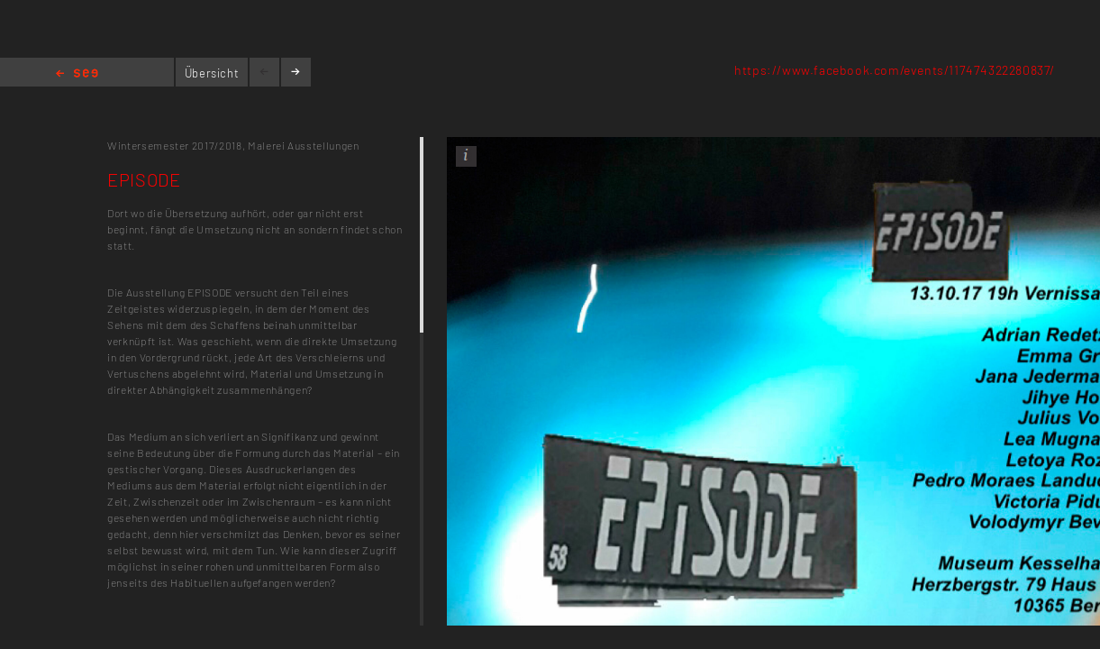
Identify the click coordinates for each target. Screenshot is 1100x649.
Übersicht (212, 73)
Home (77, 74)
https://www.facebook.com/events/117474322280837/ (894, 70)
